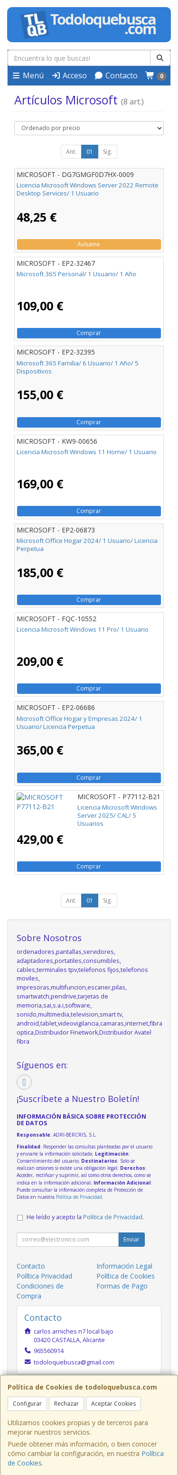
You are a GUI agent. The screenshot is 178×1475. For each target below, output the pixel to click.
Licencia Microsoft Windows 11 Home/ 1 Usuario (87, 452)
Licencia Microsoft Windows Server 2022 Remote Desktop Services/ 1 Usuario (88, 189)
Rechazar (66, 1404)
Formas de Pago (122, 1285)
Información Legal (124, 1265)
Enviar (131, 1239)
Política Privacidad (44, 1275)
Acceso (69, 75)
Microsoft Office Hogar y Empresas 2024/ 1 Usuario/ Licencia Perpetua (79, 722)
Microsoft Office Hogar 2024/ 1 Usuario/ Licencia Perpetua (87, 544)
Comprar (88, 333)
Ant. (71, 152)
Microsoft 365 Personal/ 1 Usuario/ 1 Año (76, 274)
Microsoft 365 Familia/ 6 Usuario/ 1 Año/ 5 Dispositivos (78, 367)
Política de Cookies (125, 1275)
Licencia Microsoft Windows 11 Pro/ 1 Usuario (83, 629)
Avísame (88, 244)
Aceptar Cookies (113, 1404)
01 (89, 152)
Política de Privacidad (79, 1197)
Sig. (107, 152)
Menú (27, 75)
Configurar (27, 1404)
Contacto (116, 75)
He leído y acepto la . (85, 1217)
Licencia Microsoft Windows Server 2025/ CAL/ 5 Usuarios (87, 811)
